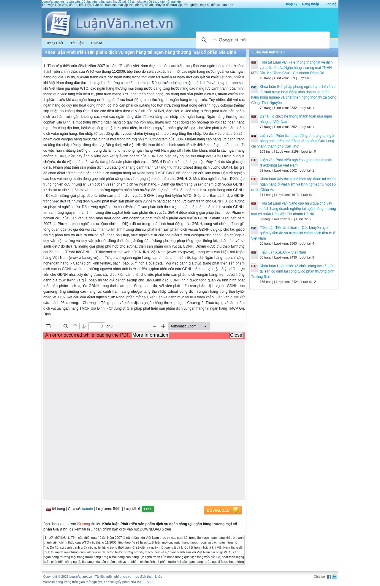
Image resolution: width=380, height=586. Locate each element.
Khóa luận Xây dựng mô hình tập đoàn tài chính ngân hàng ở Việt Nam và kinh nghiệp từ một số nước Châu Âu (293, 184)
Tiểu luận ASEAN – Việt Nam (283, 252)
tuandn (87, 509)
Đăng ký (291, 4)
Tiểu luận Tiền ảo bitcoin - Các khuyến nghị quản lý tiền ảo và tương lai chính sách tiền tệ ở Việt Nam (293, 233)
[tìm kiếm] (262, 40)
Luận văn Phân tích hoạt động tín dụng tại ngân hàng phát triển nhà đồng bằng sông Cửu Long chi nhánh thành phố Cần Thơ (293, 141)
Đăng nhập (310, 4)
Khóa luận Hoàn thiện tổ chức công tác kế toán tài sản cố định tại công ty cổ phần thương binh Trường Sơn (292, 271)
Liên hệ (330, 4)
